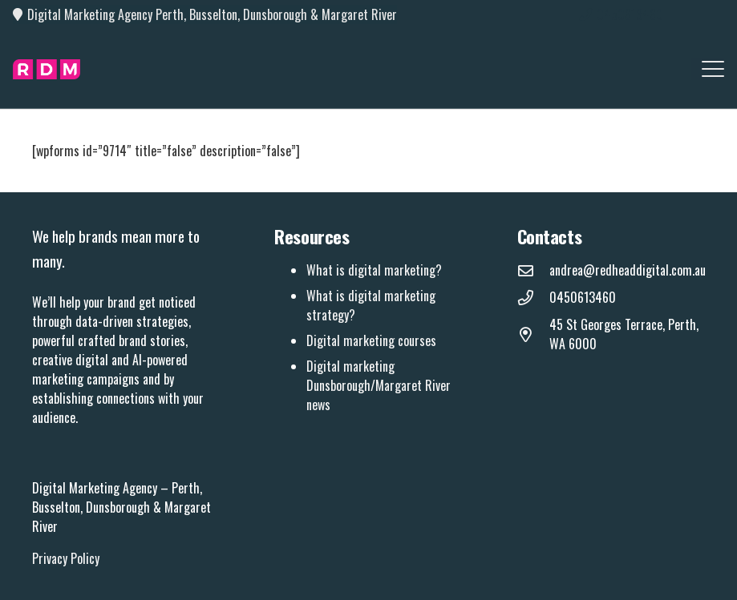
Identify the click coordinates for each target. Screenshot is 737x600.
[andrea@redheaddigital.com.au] (533, 270)
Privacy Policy (65, 558)
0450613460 (582, 297)
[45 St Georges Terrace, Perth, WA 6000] (533, 334)
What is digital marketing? (374, 270)
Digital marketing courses (371, 340)
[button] (713, 69)
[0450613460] (533, 297)
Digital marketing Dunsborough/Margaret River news (378, 385)
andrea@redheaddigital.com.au (627, 270)
